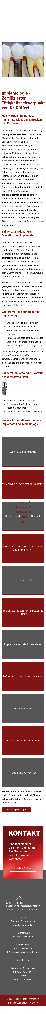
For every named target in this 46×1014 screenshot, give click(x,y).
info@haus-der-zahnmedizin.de (23, 952)
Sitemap (34, 1003)
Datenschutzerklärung (18, 1003)
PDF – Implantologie (16, 809)
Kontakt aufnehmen (23, 868)
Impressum (34, 999)
